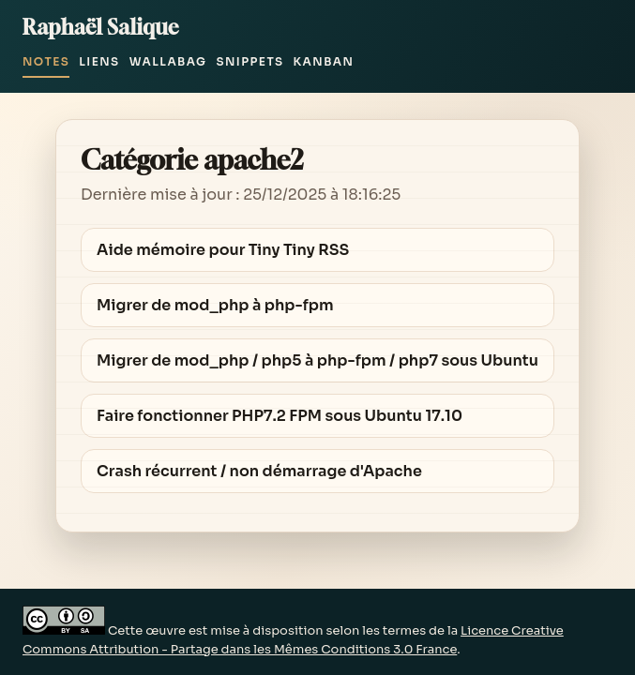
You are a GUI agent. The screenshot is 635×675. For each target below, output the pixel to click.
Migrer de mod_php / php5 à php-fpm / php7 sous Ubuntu (317, 360)
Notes (46, 61)
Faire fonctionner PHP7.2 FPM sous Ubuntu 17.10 (279, 416)
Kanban (324, 61)
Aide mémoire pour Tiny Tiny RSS (223, 250)
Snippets (249, 61)
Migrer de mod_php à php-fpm (215, 305)
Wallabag (168, 61)
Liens (99, 61)
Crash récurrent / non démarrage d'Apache (259, 471)
